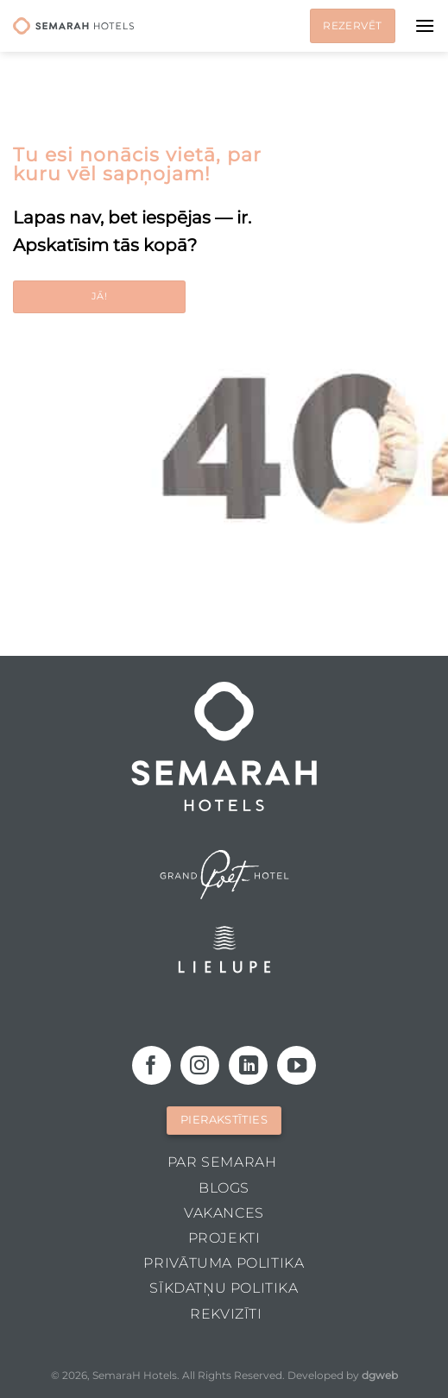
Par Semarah (222, 1162)
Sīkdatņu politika (223, 1288)
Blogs (224, 1188)
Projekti (224, 1238)
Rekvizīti (226, 1314)
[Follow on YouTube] (296, 1065)
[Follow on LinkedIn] (248, 1065)
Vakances (224, 1213)
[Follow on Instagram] (199, 1065)
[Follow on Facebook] (151, 1065)
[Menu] (424, 25)
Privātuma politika (223, 1263)
